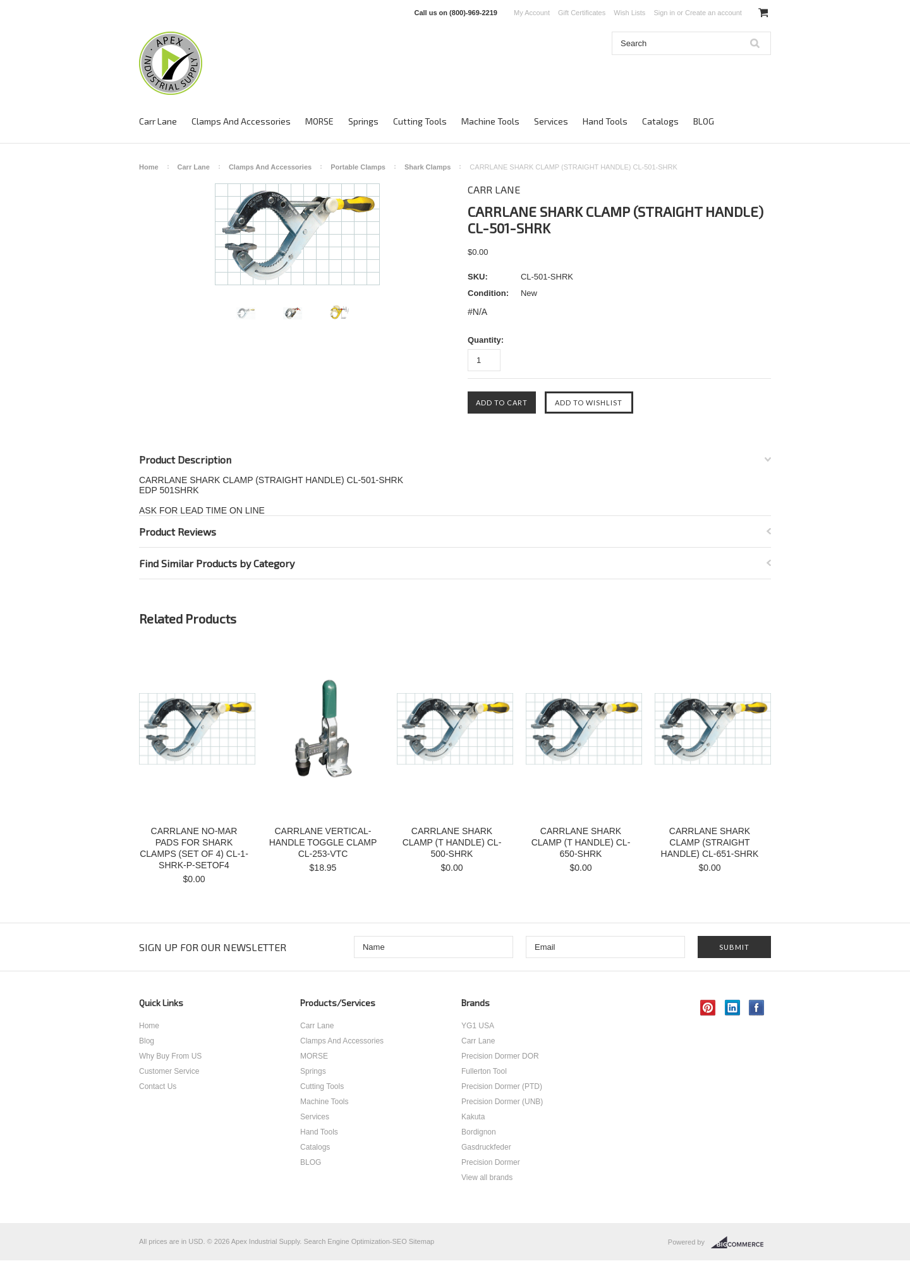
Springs (363, 121)
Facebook (757, 1008)
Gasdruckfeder (486, 1147)
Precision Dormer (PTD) (501, 1086)
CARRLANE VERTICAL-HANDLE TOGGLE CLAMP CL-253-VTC (323, 842)
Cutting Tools (420, 121)
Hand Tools (605, 121)
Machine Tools (490, 121)
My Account (532, 12)
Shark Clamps (427, 167)
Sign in (664, 12)
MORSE (319, 121)
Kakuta (473, 1116)
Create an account (713, 12)
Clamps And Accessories (241, 121)
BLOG (703, 121)
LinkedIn (733, 1008)
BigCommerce (741, 1243)
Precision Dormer (490, 1162)
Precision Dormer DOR (500, 1056)
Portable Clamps (358, 167)
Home (149, 167)
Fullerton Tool (484, 1071)
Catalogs (660, 121)
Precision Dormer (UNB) (502, 1101)
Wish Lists (629, 12)
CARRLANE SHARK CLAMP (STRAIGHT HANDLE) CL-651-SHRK (710, 842)
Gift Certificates (581, 12)
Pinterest (708, 1008)
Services (551, 121)
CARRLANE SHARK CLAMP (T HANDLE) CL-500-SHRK (452, 842)
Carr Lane (158, 121)
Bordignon (478, 1132)
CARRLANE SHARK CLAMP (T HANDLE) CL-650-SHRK (581, 842)
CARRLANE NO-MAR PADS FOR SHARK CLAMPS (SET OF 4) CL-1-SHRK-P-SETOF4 (194, 848)
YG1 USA (477, 1025)
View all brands (487, 1177)
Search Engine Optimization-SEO (354, 1241)
